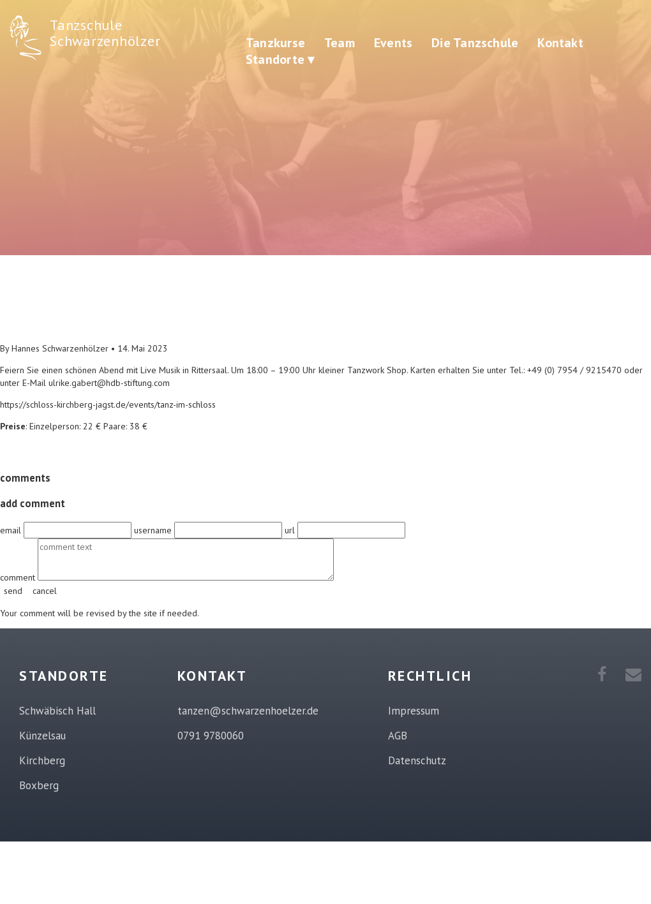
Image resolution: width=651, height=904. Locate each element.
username (154, 530)
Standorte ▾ (280, 59)
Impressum (413, 711)
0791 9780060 (210, 736)
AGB (397, 736)
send (13, 590)
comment (19, 577)
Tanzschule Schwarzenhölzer (105, 33)
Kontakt (560, 42)
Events (393, 42)
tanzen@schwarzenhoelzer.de (247, 711)
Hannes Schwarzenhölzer (60, 348)
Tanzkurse (275, 42)
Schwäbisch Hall (57, 711)
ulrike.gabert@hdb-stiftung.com (109, 383)
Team (339, 42)
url (291, 530)
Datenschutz (417, 760)
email (12, 530)
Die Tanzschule (474, 42)
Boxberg (39, 785)
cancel (45, 590)
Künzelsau (42, 736)
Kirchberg (42, 760)
